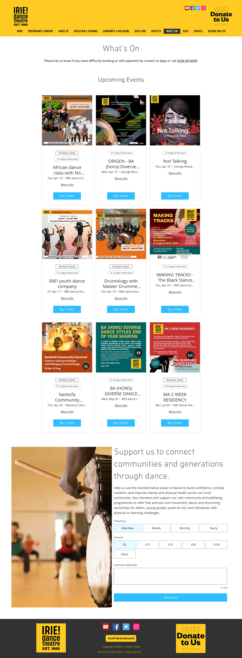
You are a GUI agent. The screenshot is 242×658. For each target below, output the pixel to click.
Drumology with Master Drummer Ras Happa (121, 283)
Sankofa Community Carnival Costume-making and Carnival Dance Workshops (67, 397)
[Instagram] (136, 626)
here (163, 61)
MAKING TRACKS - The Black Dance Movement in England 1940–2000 (174, 277)
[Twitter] (126, 626)
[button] (85, 31)
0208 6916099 (187, 61)
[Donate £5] (170, 597)
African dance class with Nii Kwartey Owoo (67, 170)
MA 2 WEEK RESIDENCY (175, 397)
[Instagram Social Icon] (203, 8)
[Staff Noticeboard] (121, 638)
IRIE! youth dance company (67, 283)
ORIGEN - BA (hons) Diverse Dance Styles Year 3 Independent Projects (121, 163)
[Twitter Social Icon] (198, 8)
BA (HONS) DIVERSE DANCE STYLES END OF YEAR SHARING (121, 390)
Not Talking (175, 161)
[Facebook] (116, 626)
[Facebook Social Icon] (192, 8)
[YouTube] (187, 8)
